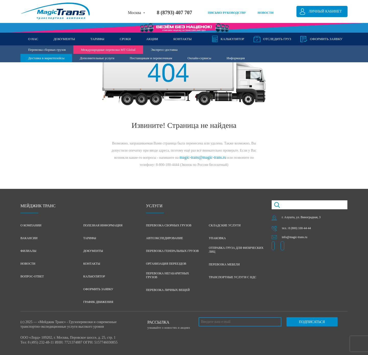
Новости (27, 263)
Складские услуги (224, 225)
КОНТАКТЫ (182, 39)
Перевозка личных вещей (168, 290)
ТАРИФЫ (97, 39)
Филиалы (28, 251)
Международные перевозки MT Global (108, 50)
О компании (30, 225)
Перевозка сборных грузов (47, 50)
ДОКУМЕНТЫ (64, 39)
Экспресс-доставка (164, 50)
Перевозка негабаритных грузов (167, 275)
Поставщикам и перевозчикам (151, 58)
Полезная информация (103, 225)
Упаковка (217, 238)
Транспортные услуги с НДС (232, 277)
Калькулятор (232, 39)
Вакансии (29, 238)
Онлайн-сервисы (199, 58)
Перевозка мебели (224, 264)
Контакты (91, 263)
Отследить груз (277, 39)
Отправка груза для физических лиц (236, 249)
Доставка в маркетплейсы (46, 58)
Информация (235, 58)
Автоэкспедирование (164, 238)
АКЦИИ (152, 39)
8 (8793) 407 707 (174, 12)
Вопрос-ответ (32, 276)
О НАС (33, 39)
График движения (98, 302)
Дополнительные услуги (97, 58)
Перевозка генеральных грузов (172, 251)
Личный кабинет (325, 11)
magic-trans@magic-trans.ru (202, 157)
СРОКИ (125, 39)
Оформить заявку (98, 289)
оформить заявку (326, 39)
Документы (93, 251)
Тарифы (89, 238)
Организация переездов (166, 263)
